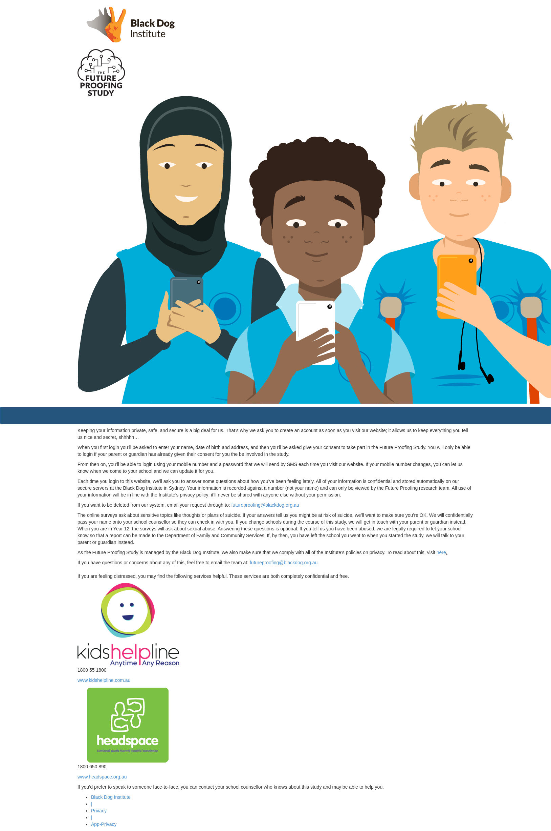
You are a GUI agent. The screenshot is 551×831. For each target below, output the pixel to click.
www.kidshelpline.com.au (104, 680)
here (441, 552)
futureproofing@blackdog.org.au (265, 505)
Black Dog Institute (111, 797)
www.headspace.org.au (102, 776)
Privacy (99, 810)
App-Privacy (103, 824)
